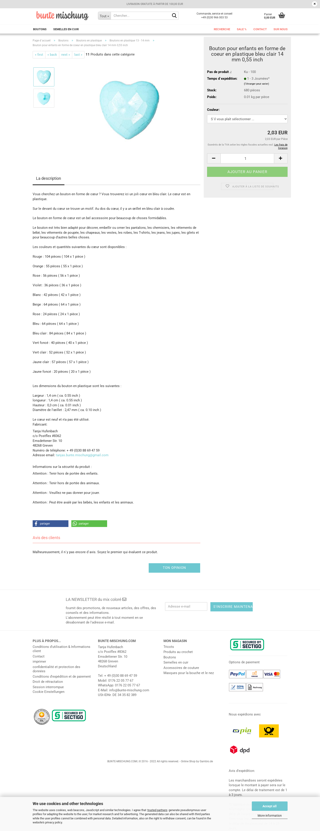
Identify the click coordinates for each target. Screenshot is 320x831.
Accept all (270, 806)
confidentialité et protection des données (56, 669)
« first (39, 55)
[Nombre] (247, 158)
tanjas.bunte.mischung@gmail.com (82, 455)
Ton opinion (174, 568)
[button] (213, 158)
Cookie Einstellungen (48, 692)
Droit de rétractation (48, 682)
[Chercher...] (104, 16)
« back (52, 55)
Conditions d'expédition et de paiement (62, 677)
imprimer (39, 662)
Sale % (242, 29)
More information (270, 815)
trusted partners (157, 810)
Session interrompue (48, 687)
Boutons (40, 29)
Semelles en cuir (66, 29)
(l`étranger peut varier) (256, 83)
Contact (260, 29)
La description (48, 178)
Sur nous (280, 29)
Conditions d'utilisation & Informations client (61, 649)
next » (65, 55)
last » (78, 55)
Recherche (222, 29)
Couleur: (213, 110)
